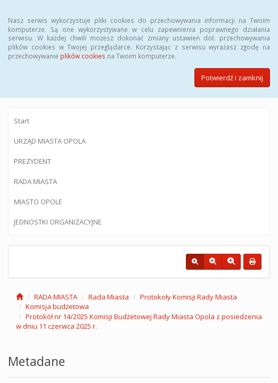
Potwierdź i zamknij (232, 77)
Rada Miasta (108, 297)
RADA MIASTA (35, 181)
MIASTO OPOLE (38, 201)
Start (21, 121)
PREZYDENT (32, 161)
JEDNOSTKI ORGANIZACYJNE (58, 222)
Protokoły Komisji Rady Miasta (188, 297)
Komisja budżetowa (57, 306)
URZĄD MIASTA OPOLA (50, 141)
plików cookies (82, 56)
